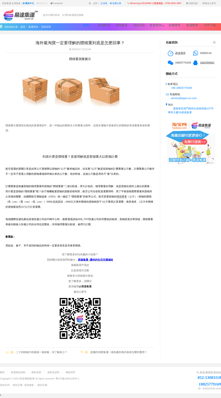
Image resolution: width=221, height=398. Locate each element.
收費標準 (174, 25)
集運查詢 (157, 25)
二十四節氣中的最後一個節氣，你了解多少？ (41, 352)
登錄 (104, 3)
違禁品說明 (53, 372)
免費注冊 (115, 3)
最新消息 (139, 25)
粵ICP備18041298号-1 (67, 378)
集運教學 (192, 25)
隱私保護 (36, 372)
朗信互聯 (17, 385)
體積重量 (122, 196)
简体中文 (42, 3)
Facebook (57, 3)
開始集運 (121, 25)
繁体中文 (28, 3)
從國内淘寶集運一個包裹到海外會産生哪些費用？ (118, 352)
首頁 (86, 25)
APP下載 (210, 25)
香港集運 (104, 25)
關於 (2, 372)
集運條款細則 (18, 372)
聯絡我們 (70, 372)
